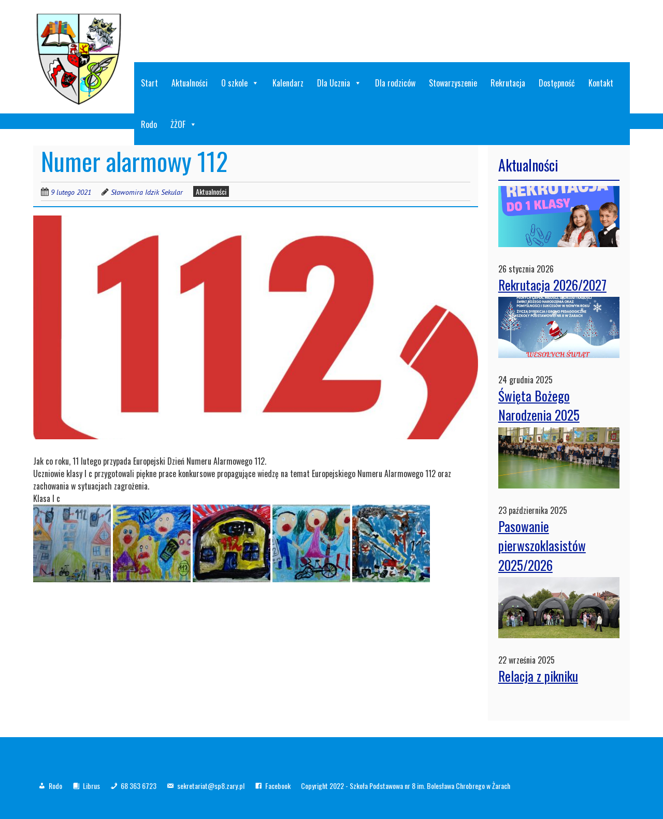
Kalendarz (288, 83)
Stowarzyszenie (453, 83)
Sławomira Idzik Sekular (147, 192)
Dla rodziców (395, 83)
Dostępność (557, 83)
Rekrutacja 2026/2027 (552, 284)
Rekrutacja (508, 83)
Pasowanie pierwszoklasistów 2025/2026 (542, 545)
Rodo (149, 124)
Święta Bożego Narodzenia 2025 (539, 405)
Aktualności (189, 83)
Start (149, 83)
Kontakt (600, 83)
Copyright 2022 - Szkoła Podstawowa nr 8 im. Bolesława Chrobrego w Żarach (405, 785)
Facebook (278, 785)
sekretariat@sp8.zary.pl (210, 785)
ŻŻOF (183, 124)
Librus (91, 785)
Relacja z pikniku (538, 675)
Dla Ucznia (339, 83)
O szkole (240, 83)
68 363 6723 (138, 785)
